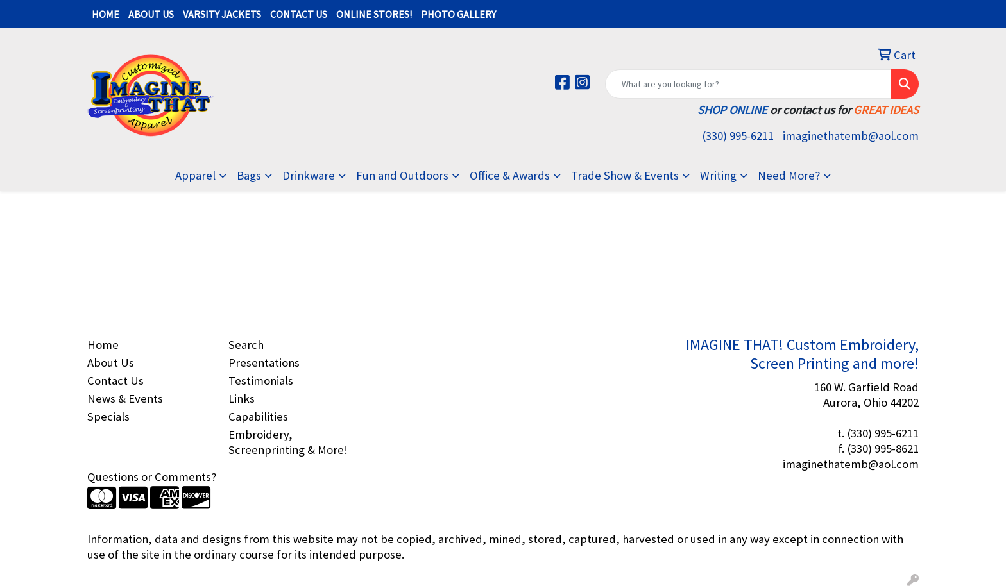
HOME (105, 14)
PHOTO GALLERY (458, 14)
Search (246, 344)
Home (103, 344)
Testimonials (260, 380)
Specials (108, 416)
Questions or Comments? (151, 476)
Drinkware (308, 175)
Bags (249, 175)
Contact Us (115, 380)
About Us (110, 362)
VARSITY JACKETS (222, 14)
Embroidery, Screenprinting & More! (288, 442)
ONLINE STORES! (374, 14)
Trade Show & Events (625, 175)
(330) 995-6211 (738, 135)
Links (241, 398)
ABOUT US (151, 14)
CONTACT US (298, 14)
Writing (718, 175)
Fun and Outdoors (402, 175)
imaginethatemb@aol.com (851, 135)
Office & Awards (510, 175)
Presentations (264, 362)
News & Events (125, 398)
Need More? (789, 175)
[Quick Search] (748, 84)
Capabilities (258, 416)
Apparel (195, 175)
